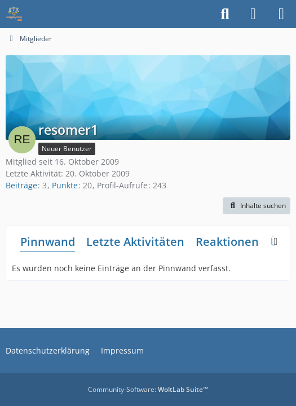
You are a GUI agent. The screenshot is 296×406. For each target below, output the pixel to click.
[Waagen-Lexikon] (14, 14)
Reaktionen (227, 241)
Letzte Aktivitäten (135, 241)
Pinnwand (47, 241)
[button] (256, 205)
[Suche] (225, 14)
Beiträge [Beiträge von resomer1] (21, 185)
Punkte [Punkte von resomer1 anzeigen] (65, 185)
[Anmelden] (253, 14)
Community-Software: (148, 389)
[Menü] (281, 14)
